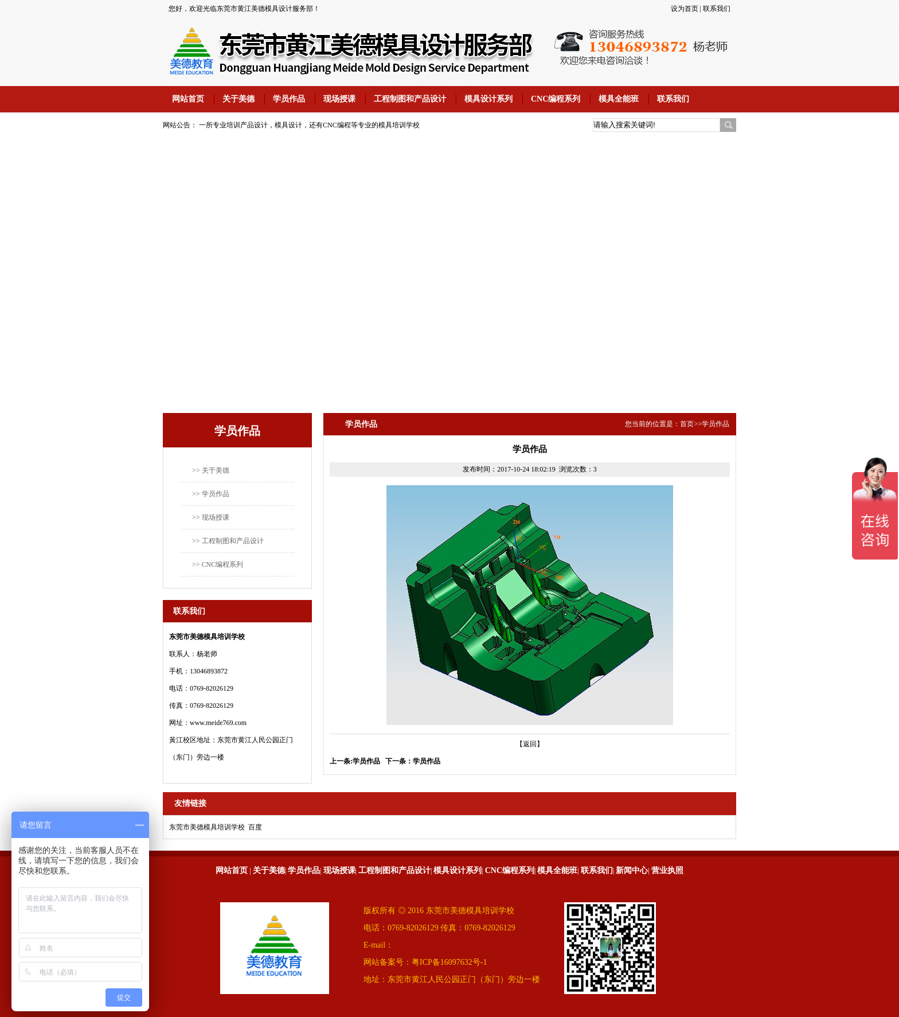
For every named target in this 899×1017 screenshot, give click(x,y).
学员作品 (289, 99)
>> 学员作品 (210, 494)
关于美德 (238, 99)
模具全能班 (619, 99)
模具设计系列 (488, 99)
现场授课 (339, 99)
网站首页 (188, 99)
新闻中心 (632, 870)
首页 (687, 424)
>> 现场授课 (210, 517)
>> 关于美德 (210, 470)
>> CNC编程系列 (217, 564)
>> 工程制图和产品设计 (228, 541)
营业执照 (667, 870)
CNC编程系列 (555, 99)
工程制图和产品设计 (410, 99)
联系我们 (716, 9)
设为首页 (684, 9)
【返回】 (530, 744)
